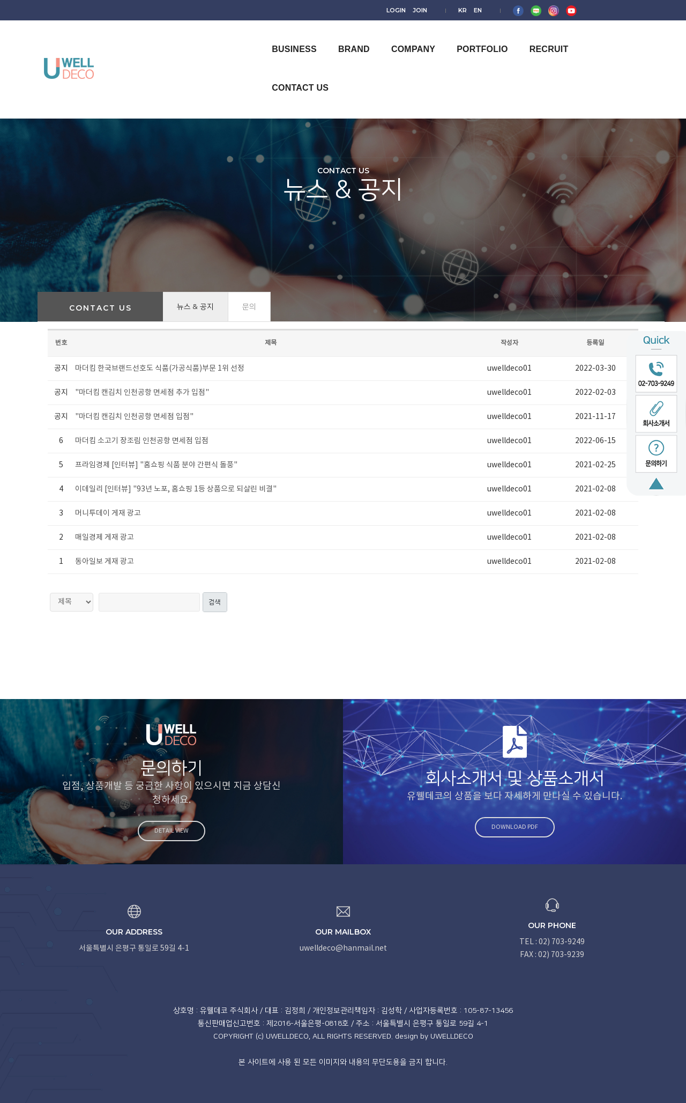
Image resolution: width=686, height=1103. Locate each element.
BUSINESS (285, 38)
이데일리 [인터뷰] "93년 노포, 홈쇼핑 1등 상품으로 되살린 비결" (176, 489)
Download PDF (520, 826)
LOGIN (483, 9)
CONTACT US (609, 38)
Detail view (165, 830)
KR (539, 9)
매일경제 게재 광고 (104, 537)
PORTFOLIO (473, 38)
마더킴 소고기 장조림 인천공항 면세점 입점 (141, 441)
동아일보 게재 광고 (104, 561)
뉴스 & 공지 (195, 307)
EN (554, 9)
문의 (249, 307)
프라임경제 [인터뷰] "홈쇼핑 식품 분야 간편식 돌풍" (156, 465)
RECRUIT (540, 38)
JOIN (506, 9)
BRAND (345, 38)
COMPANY (404, 38)
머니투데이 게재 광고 (108, 513)
